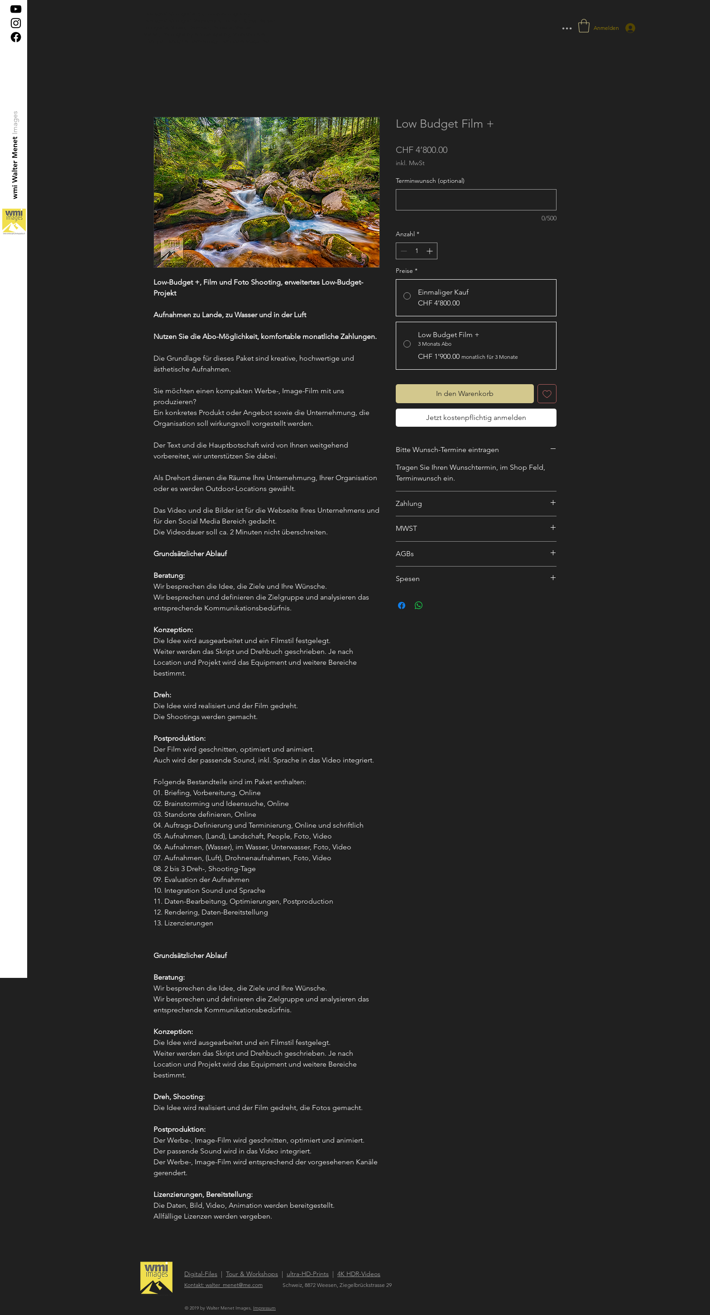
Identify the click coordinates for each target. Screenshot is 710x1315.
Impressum (264, 1308)
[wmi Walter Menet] (15, 168)
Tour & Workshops (252, 1274)
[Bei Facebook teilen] (401, 605)
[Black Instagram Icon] (16, 23)
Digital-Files (200, 1274)
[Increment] (430, 251)
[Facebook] (16, 37)
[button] (584, 26)
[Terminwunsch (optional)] (476, 199)
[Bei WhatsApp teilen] (418, 605)
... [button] (566, 25)
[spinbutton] (416, 251)
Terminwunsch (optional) (430, 180)
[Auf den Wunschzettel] (546, 393)
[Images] (15, 122)
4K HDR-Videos (358, 1274)
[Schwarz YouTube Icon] (16, 9)
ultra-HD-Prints (308, 1274)
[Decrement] (402, 251)
